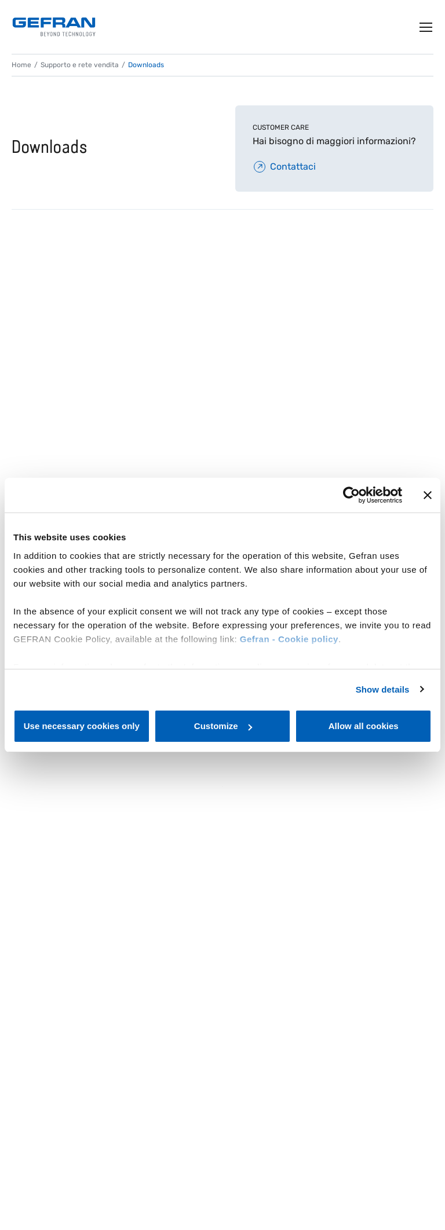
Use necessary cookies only (82, 726)
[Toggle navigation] (426, 27)
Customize (223, 726)
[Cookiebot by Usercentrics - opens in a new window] (351, 495)
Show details (383, 689)
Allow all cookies (364, 726)
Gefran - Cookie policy (289, 639)
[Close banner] (428, 495)
